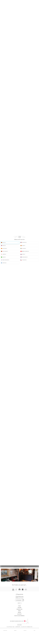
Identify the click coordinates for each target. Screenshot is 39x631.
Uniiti (20, 624)
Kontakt (19, 614)
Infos (34, 629)
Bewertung (19, 609)
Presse (19, 612)
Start (19, 605)
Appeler (15, 629)
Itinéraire (25, 629)
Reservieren (5, 629)
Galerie (19, 607)
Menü (19, 610)
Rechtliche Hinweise (19, 615)
